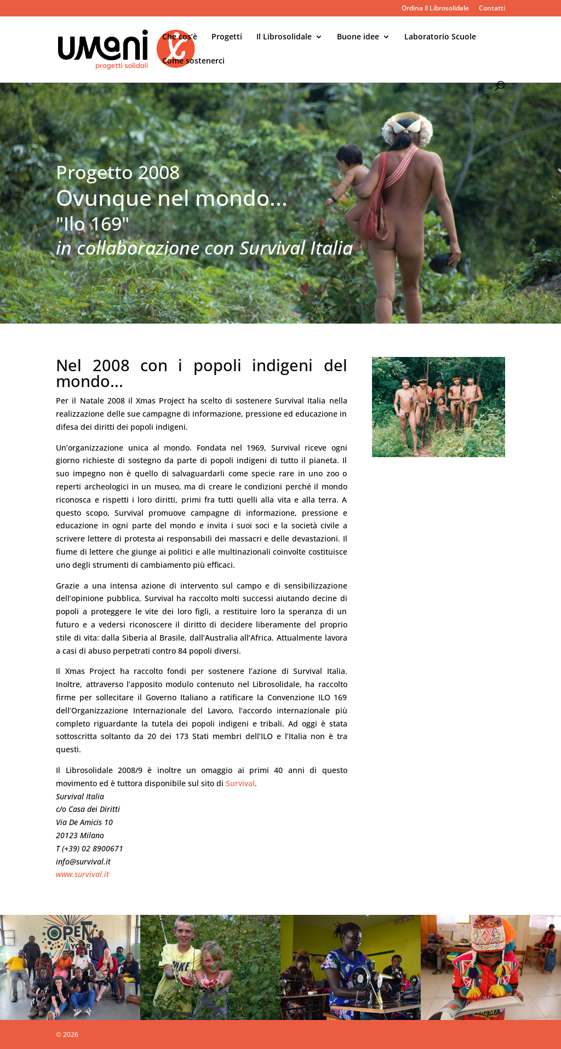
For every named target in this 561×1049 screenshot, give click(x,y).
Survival (240, 783)
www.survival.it (82, 874)
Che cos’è (179, 37)
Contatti (492, 9)
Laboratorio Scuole (440, 37)
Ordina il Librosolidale (435, 9)
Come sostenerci (193, 61)
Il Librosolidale (284, 37)
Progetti (226, 37)
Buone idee (358, 37)
